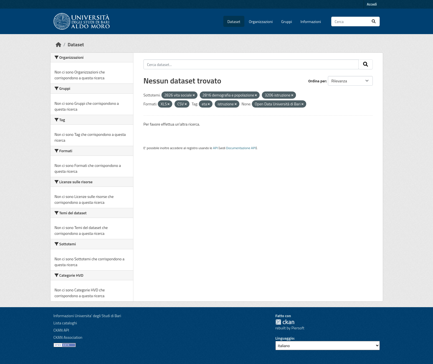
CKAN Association (68, 337)
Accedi (372, 4)
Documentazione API (241, 148)
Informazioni (310, 21)
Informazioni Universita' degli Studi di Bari (87, 316)
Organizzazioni (261, 21)
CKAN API (61, 330)
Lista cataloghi (65, 323)
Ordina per (317, 81)
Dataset (233, 21)
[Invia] (373, 21)
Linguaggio (284, 338)
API (215, 148)
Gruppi (286, 21)
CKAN (284, 322)
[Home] (58, 44)
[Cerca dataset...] (355, 21)
